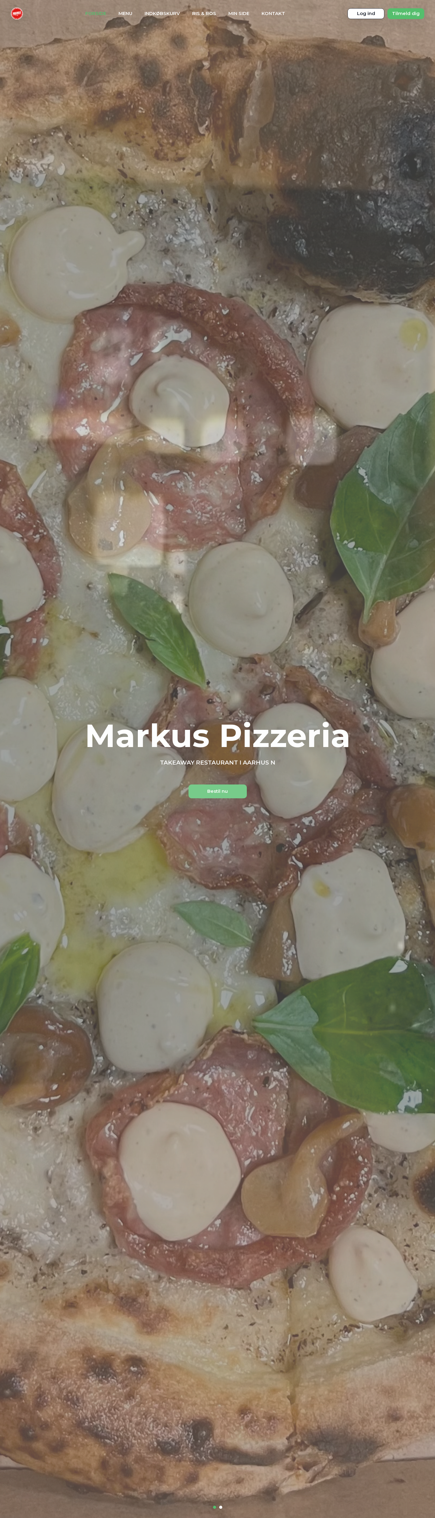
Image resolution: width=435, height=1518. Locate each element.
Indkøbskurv (162, 13)
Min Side (238, 13)
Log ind (366, 13)
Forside (95, 13)
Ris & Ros (204, 13)
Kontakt (273, 13)
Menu (125, 13)
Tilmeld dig (406, 13)
